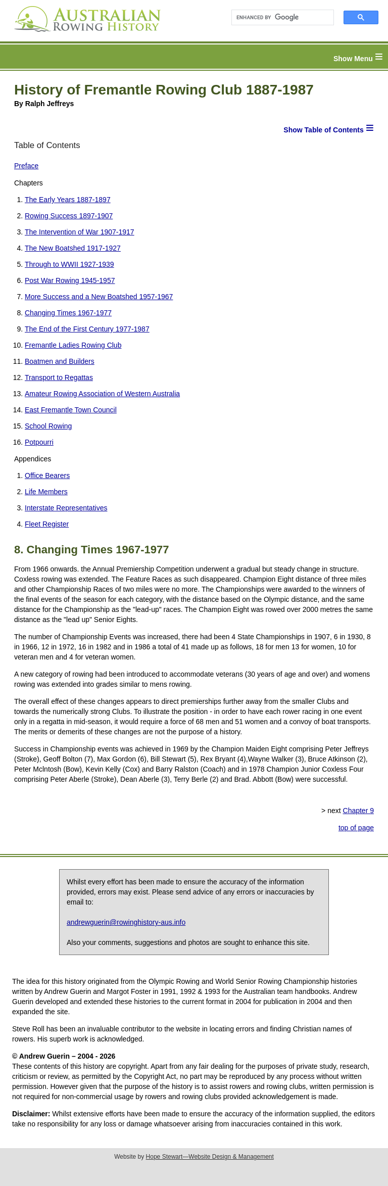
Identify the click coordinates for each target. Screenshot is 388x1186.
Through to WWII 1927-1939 (69, 264)
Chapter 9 (358, 811)
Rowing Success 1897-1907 (69, 216)
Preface (26, 166)
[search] (278, 17)
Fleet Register (47, 524)
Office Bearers (47, 475)
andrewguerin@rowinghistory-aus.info (126, 922)
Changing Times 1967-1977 (68, 313)
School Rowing (48, 426)
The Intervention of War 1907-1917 (79, 232)
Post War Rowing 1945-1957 (70, 280)
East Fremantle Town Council (71, 410)
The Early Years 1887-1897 (68, 200)
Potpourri (39, 442)
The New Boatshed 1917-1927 (73, 248)
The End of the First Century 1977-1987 (87, 329)
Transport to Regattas (59, 377)
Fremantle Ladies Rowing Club (73, 345)
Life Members (46, 492)
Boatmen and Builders (59, 361)
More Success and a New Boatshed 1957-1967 (99, 297)
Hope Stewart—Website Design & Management (210, 1156)
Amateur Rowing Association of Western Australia (102, 394)
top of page (356, 828)
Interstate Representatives (66, 508)
